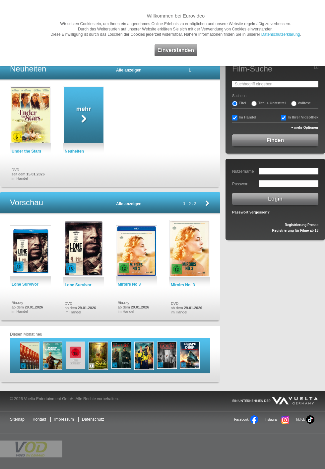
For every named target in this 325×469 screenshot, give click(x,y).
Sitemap (17, 419)
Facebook (241, 419)
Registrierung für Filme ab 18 (295, 230)
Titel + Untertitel (272, 103)
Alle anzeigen (129, 70)
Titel (242, 103)
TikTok (300, 419)
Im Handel (247, 117)
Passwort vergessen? (251, 212)
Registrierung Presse (301, 225)
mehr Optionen (306, 127)
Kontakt (39, 419)
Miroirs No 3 (129, 284)
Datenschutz (93, 419)
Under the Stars (26, 151)
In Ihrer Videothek (303, 117)
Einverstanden (176, 50)
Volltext (304, 103)
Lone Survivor (25, 284)
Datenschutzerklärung (280, 34)
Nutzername (243, 171)
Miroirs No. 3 (183, 285)
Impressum (64, 419)
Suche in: (239, 96)
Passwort (240, 184)
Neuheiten (74, 151)
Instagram (272, 419)
